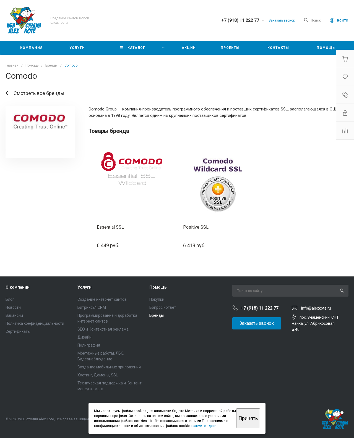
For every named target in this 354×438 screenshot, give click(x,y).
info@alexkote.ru (316, 308)
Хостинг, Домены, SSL (97, 375)
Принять (248, 418)
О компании (18, 287)
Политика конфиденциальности (35, 323)
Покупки (156, 299)
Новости (13, 307)
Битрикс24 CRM (91, 307)
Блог (10, 299)
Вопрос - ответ (162, 307)
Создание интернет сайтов (102, 299)
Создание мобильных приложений (109, 367)
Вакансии (14, 315)
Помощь (158, 287)
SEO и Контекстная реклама (103, 329)
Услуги (84, 287)
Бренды (156, 315)
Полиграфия (88, 345)
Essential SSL (110, 227)
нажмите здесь (204, 426)
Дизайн (84, 337)
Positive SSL (196, 227)
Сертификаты (18, 331)
